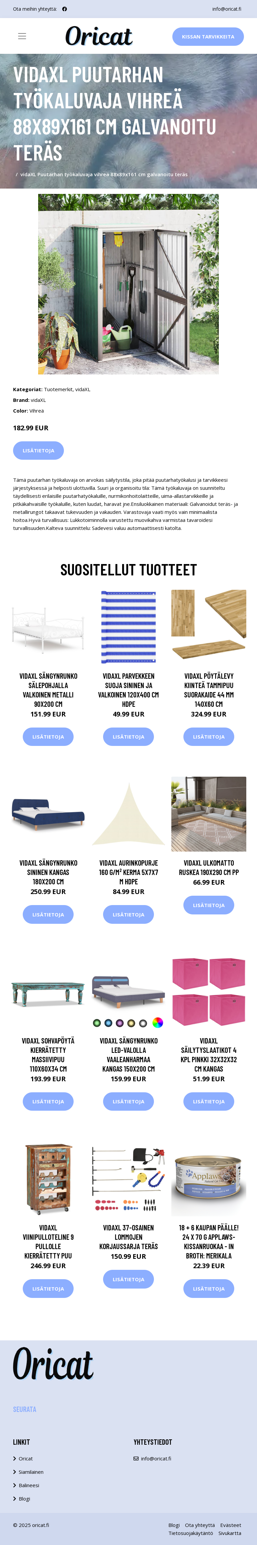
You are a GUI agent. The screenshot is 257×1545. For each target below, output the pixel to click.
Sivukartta (230, 1533)
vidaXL (82, 389)
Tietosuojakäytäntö (190, 1533)
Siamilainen (31, 1471)
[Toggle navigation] (22, 36)
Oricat (26, 1458)
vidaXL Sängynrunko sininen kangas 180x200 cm (48, 872)
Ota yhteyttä (200, 1525)
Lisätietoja (38, 450)
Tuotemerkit (58, 389)
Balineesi (29, 1485)
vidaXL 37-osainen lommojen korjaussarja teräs (128, 1236)
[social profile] (65, 9)
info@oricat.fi (226, 9)
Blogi (24, 1498)
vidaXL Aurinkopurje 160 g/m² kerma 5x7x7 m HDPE (128, 872)
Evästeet (230, 1525)
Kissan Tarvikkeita (208, 36)
